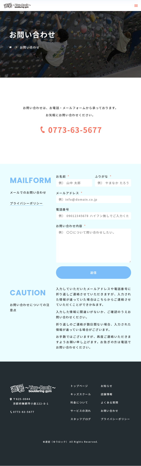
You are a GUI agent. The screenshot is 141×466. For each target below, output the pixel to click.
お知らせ (107, 386)
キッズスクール (80, 394)
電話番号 (62, 209)
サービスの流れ (80, 411)
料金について (79, 402)
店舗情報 (107, 394)
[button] (136, 5)
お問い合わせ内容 (70, 226)
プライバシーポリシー (115, 419)
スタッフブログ (80, 419)
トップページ (79, 386)
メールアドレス (68, 193)
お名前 (61, 176)
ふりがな (102, 176)
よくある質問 (109, 402)
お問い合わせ (109, 411)
